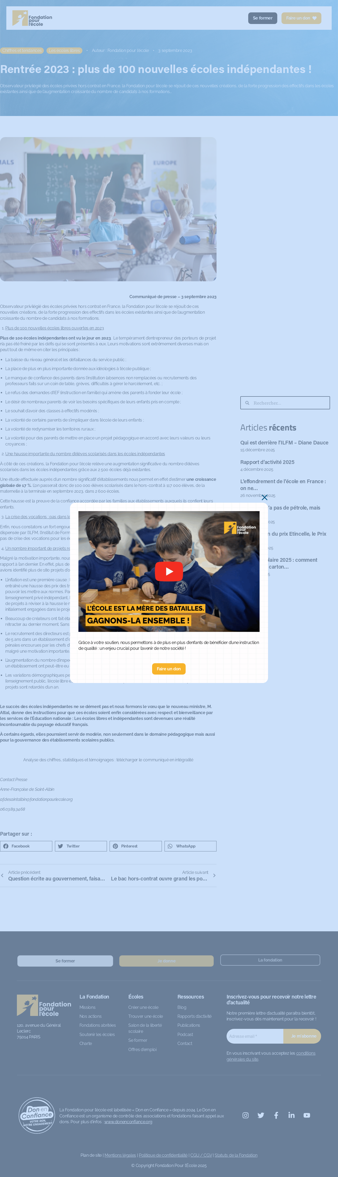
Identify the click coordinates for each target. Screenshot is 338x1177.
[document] (169, 588)
